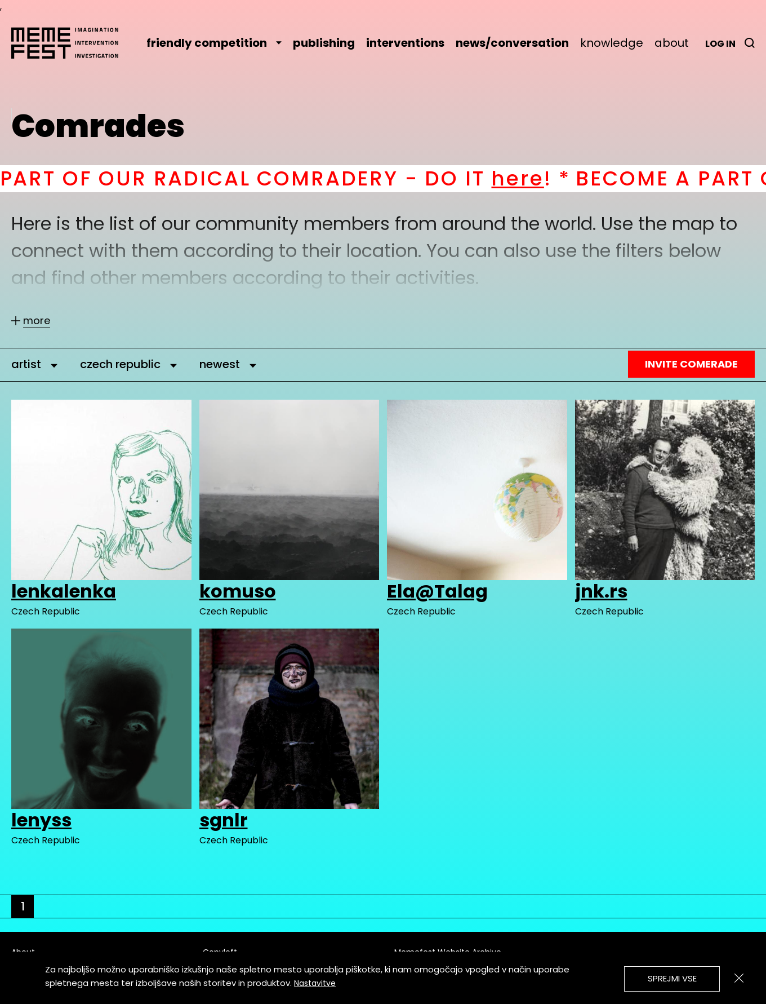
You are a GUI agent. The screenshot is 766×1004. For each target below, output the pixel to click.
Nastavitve (315, 983)
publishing (324, 43)
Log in (720, 43)
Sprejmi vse (672, 978)
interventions (405, 43)
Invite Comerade (691, 364)
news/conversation (512, 43)
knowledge (611, 43)
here (528, 178)
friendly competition (214, 43)
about (671, 43)
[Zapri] (739, 978)
